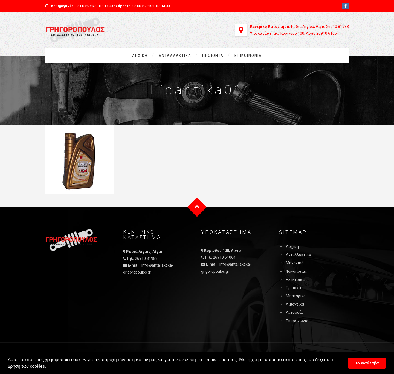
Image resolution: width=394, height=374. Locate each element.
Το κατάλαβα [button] (367, 363)
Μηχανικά (294, 263)
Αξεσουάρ (295, 312)
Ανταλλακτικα (175, 55)
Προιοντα (213, 55)
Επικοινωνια (248, 55)
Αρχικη (140, 55)
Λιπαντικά (295, 304)
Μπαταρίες (296, 296)
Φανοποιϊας (296, 271)
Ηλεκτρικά (295, 279)
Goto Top (197, 207)
